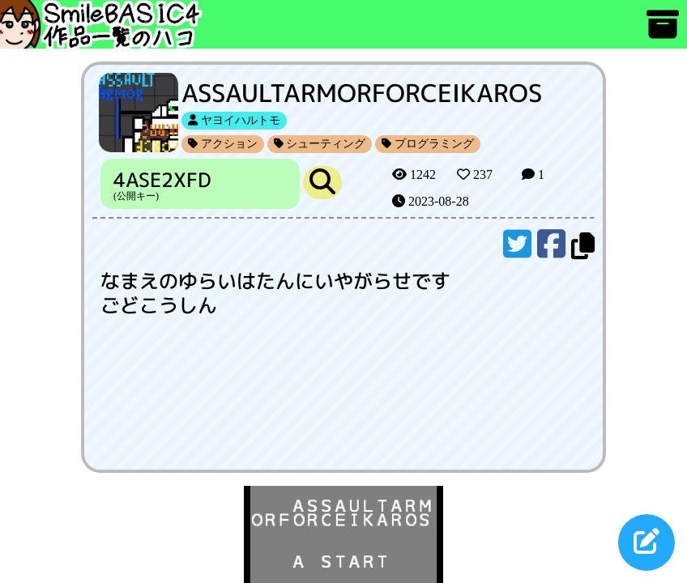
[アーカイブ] (662, 32)
